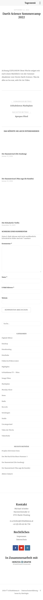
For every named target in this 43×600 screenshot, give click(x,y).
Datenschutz (21, 539)
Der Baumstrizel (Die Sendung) (13, 462)
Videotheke (6, 436)
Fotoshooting (6, 349)
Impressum (21, 536)
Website (4, 298)
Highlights (5, 367)
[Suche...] (39, 322)
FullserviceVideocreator (10, 361)
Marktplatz (6, 384)
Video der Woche (8, 430)
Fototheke (5, 355)
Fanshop (5, 344)
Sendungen (6, 413)
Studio (4, 418)
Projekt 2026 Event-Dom (11, 451)
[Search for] (21, 323)
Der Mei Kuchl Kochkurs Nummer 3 (14, 457)
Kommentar (7, 244)
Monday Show (7, 390)
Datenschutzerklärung (29, 591)
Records (5, 407)
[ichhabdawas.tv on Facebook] (15, 548)
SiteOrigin (25, 593)
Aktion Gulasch (7, 474)
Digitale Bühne (7, 338)
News (4, 395)
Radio (4, 401)
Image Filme (6, 378)
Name (4, 277)
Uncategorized (7, 424)
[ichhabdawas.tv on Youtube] (21, 548)
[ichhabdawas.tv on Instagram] (27, 548)
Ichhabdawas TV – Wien (10, 372)
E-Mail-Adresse (8, 287)
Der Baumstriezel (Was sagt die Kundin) (16, 468)
